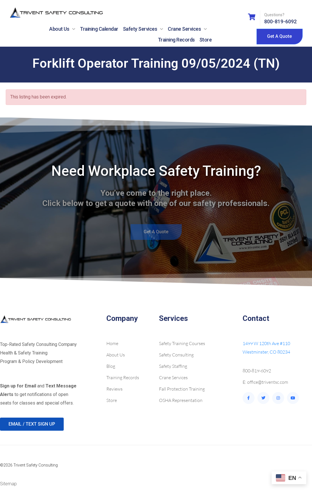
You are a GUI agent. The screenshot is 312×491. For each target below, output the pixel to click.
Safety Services (143, 29)
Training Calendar (99, 29)
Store (205, 40)
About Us (62, 29)
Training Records (176, 40)
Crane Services (187, 29)
